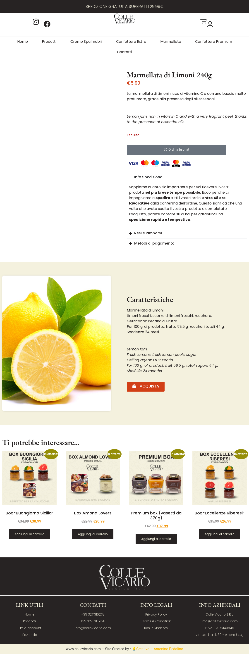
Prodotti (49, 41)
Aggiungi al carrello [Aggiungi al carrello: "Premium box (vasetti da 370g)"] (156, 539)
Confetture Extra (131, 41)
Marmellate (170, 41)
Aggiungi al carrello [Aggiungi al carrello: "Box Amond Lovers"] (93, 534)
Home (22, 41)
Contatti (124, 52)
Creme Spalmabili (86, 41)
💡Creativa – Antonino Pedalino (157, 649)
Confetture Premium (213, 41)
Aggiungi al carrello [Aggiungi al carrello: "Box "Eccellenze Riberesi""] (220, 534)
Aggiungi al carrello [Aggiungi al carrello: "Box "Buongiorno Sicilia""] (29, 534)
